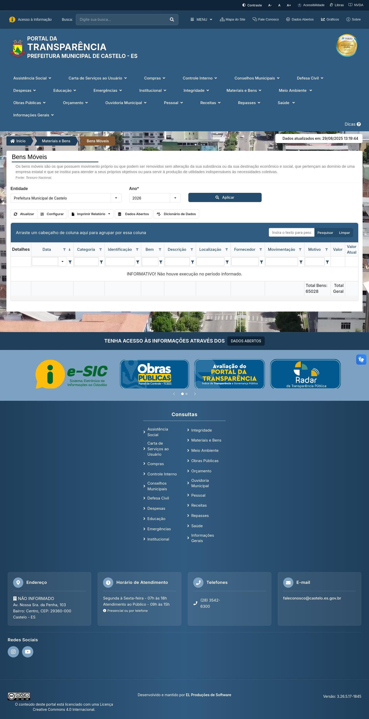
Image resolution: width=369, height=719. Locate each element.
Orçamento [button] (76, 102)
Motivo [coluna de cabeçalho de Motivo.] (314, 248)
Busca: (67, 19)
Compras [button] (155, 77)
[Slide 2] (187, 393)
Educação (156, 518)
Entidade (19, 188)
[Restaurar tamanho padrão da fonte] (281, 5)
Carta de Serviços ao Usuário (158, 448)
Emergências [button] (108, 89)
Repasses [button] (249, 102)
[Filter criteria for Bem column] (160, 261)
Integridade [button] (196, 89)
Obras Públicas (205, 460)
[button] (116, 197)
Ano (134, 188)
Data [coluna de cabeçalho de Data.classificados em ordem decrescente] (47, 248)
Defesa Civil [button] (310, 77)
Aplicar (201, 197)
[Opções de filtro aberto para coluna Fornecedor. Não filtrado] (260, 249)
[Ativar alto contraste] (256, 5)
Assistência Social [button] (32, 77)
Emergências (159, 528)
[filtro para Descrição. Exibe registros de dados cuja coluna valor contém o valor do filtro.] (177, 261)
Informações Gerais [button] (34, 114)
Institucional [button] (153, 89)
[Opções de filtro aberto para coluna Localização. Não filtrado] (226, 249)
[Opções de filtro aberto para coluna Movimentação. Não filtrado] (300, 249)
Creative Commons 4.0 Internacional (63, 708)
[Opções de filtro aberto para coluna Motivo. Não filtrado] (326, 249)
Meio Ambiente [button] (296, 89)
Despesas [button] (25, 89)
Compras (155, 463)
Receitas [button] (211, 102)
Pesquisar (325, 232)
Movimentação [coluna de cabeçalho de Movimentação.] (281, 248)
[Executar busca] (161, 19)
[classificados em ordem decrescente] (69, 249)
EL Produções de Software (208, 694)
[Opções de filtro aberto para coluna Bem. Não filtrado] (160, 249)
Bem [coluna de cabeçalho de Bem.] (150, 248)
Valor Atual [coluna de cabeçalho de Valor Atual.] (351, 249)
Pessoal (198, 494)
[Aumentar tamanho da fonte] (290, 5)
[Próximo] (195, 393)
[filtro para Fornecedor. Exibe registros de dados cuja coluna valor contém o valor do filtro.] (245, 261)
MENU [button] (190, 19)
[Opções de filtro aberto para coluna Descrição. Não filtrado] (191, 249)
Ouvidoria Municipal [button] (126, 102)
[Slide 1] (182, 393)
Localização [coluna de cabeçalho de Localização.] (210, 248)
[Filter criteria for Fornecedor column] (261, 261)
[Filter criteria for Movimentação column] (301, 261)
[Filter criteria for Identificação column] (137, 261)
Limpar (344, 232)
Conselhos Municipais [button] (257, 77)
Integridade (201, 429)
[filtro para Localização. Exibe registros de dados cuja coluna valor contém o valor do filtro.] (211, 261)
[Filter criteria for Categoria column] (101, 261)
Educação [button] (65, 89)
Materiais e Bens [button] (244, 89)
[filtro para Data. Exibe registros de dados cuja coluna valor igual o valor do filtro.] (45, 260)
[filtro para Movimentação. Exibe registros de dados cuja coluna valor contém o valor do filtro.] (281, 261)
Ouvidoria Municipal (200, 482)
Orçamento (201, 470)
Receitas (199, 504)
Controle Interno (162, 473)
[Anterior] (174, 393)
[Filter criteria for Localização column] (227, 261)
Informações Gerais (202, 537)
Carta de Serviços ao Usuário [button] (98, 77)
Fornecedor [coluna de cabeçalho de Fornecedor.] (244, 248)
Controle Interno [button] (200, 77)
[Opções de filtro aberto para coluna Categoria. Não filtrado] (100, 249)
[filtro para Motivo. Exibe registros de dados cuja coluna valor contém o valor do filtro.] (315, 261)
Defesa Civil (158, 497)
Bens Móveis (98, 140)
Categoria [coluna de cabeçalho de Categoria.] (86, 248)
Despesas (156, 507)
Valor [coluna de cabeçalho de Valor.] (338, 248)
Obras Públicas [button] (30, 102)
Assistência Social (157, 431)
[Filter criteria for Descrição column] (192, 261)
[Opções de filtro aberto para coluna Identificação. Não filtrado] (137, 249)
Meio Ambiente (205, 449)
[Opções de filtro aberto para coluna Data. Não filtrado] (64, 249)
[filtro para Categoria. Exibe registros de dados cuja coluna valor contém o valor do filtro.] (86, 261)
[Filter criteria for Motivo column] (327, 261)
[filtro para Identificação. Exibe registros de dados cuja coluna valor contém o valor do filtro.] (120, 261)
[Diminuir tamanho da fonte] (273, 5)
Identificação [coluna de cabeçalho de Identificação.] (120, 248)
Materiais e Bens (56, 140)
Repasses (200, 515)
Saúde (197, 525)
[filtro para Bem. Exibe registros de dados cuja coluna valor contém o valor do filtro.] (150, 261)
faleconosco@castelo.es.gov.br (312, 597)
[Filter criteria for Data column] (70, 261)
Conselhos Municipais (157, 485)
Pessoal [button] (174, 102)
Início (18, 140)
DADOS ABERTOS (246, 340)
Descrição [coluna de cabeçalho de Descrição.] (177, 248)
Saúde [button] (287, 102)
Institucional (158, 538)
